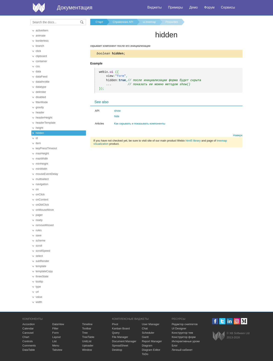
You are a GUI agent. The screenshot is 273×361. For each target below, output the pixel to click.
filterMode (42, 102)
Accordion (28, 324)
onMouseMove (45, 209)
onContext (42, 199)
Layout (56, 337)
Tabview (57, 349)
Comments (29, 345)
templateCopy (44, 271)
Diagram (147, 345)
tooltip (39, 281)
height (39, 127)
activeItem (42, 30)
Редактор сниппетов (184, 324)
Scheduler (148, 332)
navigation (42, 184)
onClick (40, 194)
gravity (40, 107)
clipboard (41, 56)
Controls (27, 341)
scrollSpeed (43, 250)
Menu (55, 345)
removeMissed (45, 225)
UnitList (86, 341)
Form (55, 332)
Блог (175, 345)
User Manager (150, 324)
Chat (145, 328)
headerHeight (44, 117)
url (37, 291)
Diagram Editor (151, 349)
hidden (40, 132)
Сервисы (228, 7)
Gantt (145, 337)
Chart (25, 337)
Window (87, 349)
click (38, 51)
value (39, 296)
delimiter (41, 92)
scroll (39, 245)
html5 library (193, 141)
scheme (40, 240)
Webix (219, 336)
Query (115, 332)
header (40, 112)
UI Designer (179, 328)
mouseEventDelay (47, 173)
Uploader (87, 345)
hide (116, 116)
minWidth (41, 168)
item (38, 143)
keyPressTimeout (46, 148)
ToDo (145, 354)
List (54, 341)
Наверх (238, 135)
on (37, 189)
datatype (41, 86)
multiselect (42, 179)
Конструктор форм (184, 337)
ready (39, 220)
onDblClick (42, 204)
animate (40, 35)
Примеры (175, 7)
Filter (55, 328)
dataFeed (41, 76)
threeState (42, 276)
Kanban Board (121, 328)
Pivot (115, 324)
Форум (209, 7)
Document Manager (124, 341)
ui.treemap (149, 21)
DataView (58, 324)
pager (39, 214)
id (37, 138)
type (38, 286)
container (41, 61)
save (38, 235)
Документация (74, 7)
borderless (42, 40)
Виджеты (154, 7)
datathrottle (42, 81)
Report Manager (152, 341)
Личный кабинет (182, 349)
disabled (41, 97)
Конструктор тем (182, 332)
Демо (193, 7)
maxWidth (42, 158)
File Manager (120, 337)
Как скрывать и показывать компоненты (139, 124)
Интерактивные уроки (186, 341)
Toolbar (86, 328)
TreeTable (88, 337)
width (39, 302)
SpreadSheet (120, 345)
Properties (172, 21)
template (41, 266)
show (117, 111)
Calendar (28, 328)
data (38, 71)
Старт (99, 21)
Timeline (87, 324)
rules (39, 230)
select (39, 255)
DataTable (28, 349)
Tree (85, 332)
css (38, 66)
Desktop (117, 349)
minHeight (42, 163)
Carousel (27, 332)
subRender (42, 261)
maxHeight (42, 153)
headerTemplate (45, 122)
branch (40, 45)
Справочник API (123, 21)
